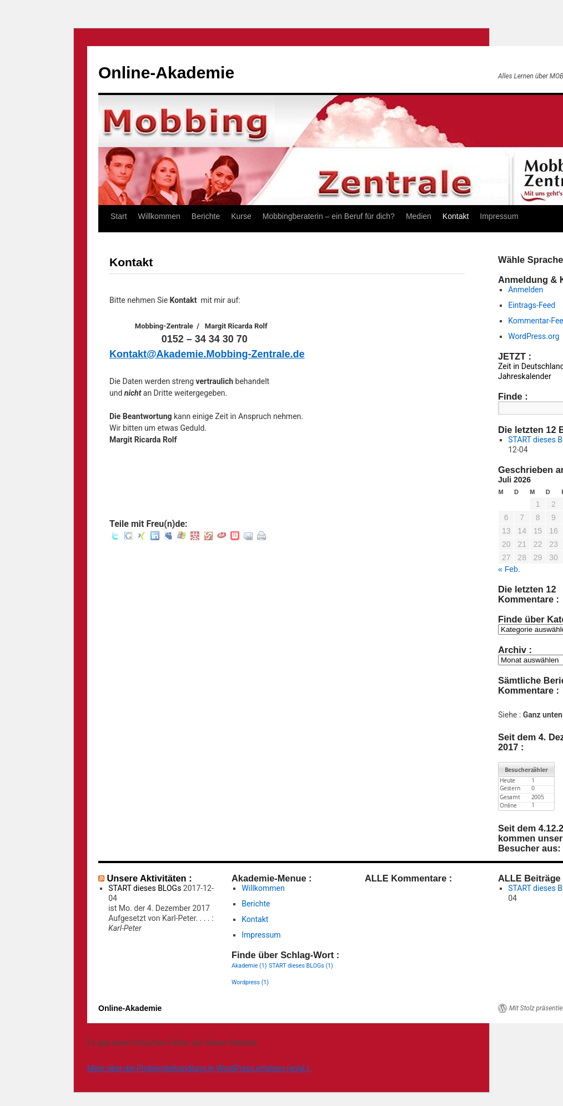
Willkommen (159, 216)
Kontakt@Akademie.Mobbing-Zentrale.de (207, 354)
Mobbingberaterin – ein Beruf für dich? (329, 216)
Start (118, 216)
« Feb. (509, 569)
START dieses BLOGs (144, 888)
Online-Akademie (166, 72)
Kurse (241, 216)
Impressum (499, 216)
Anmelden (525, 289)
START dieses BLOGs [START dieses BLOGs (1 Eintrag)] (301, 965)
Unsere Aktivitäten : (149, 878)
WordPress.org (533, 336)
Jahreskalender (524, 376)
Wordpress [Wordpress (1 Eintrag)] (250, 982)
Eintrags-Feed (531, 305)
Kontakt (456, 216)
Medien (418, 216)
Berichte (206, 216)
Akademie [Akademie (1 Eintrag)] (249, 965)
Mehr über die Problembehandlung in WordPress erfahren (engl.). (199, 1068)
